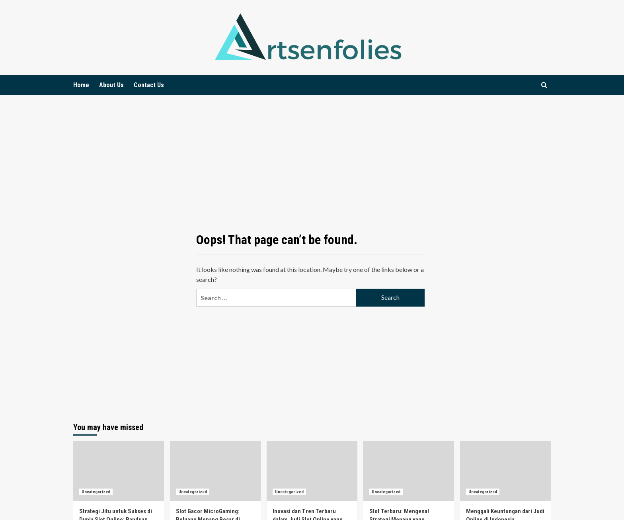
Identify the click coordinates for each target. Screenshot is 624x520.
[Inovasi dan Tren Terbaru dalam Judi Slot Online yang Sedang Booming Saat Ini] (312, 471)
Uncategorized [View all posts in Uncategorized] (96, 492)
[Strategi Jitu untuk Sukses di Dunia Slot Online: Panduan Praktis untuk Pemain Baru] (118, 471)
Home (81, 85)
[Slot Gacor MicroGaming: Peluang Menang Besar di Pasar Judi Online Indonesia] (215, 471)
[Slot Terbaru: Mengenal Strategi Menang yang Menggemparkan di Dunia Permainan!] (408, 471)
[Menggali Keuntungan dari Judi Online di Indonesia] (505, 471)
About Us (111, 85)
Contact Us (149, 85)
